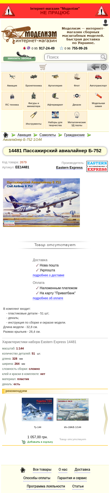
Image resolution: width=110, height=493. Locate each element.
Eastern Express (69, 167)
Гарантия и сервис (72, 478)
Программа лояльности (46, 486)
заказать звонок (19, 58)
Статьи (78, 486)
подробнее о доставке (48, 275)
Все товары (42, 470)
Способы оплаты (36, 478)
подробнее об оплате (48, 298)
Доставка (82, 470)
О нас (63, 470)
